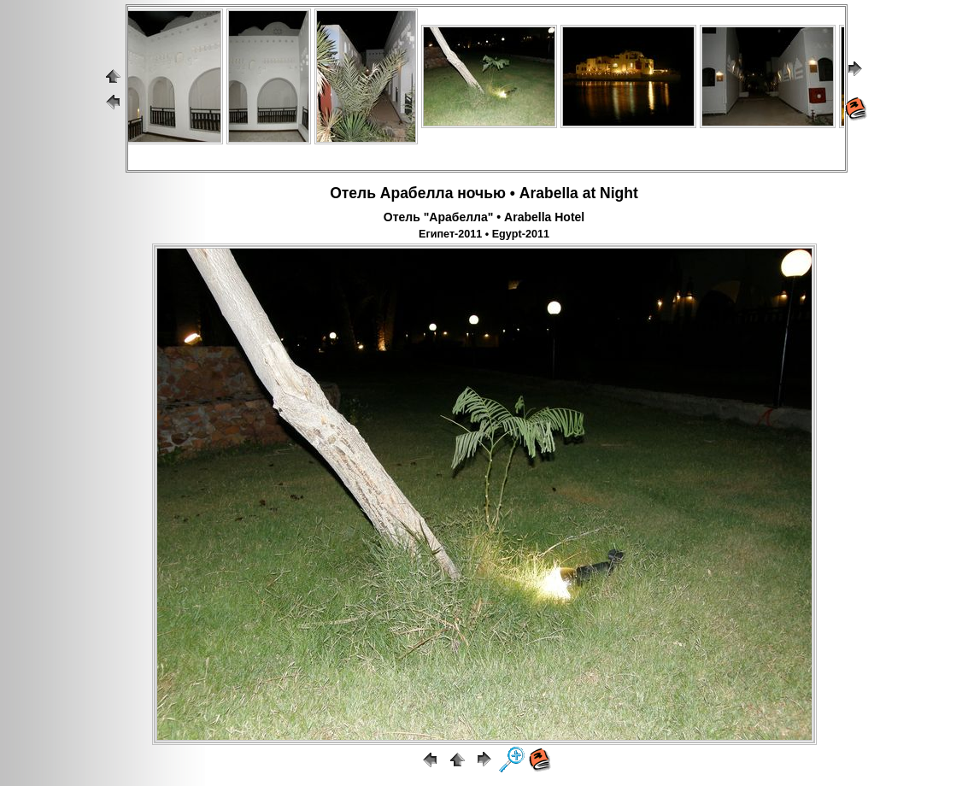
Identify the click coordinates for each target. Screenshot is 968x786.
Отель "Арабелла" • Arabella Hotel (484, 217)
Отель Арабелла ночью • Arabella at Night (484, 193)
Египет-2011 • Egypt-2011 (484, 234)
